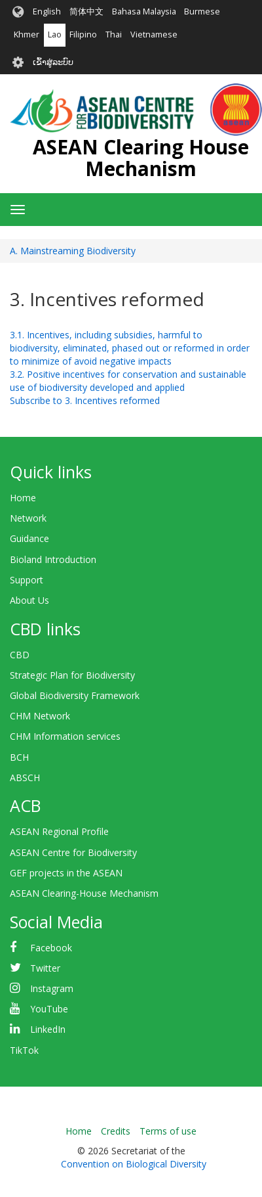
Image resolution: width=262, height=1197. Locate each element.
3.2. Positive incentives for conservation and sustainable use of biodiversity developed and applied (128, 381)
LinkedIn (48, 1029)
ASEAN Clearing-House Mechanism (84, 893)
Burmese (202, 11)
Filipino (83, 34)
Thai (113, 34)
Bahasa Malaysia (144, 11)
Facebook (51, 947)
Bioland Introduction (53, 559)
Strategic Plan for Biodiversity (72, 675)
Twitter (45, 968)
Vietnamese (154, 34)
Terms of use (168, 1131)
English (47, 11)
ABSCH (25, 777)
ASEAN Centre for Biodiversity (73, 852)
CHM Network (40, 716)
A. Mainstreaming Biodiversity (73, 250)
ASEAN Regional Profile (59, 831)
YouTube (49, 1009)
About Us (29, 600)
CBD (19, 654)
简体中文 (86, 11)
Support (26, 580)
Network (28, 518)
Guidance (29, 538)
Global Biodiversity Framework (75, 695)
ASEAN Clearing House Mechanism (141, 157)
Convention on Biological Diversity (133, 1164)
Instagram (51, 988)
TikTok (24, 1050)
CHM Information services (65, 736)
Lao (55, 34)
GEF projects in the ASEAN (66, 873)
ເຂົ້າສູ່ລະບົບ (53, 62)
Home (23, 497)
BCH (19, 757)
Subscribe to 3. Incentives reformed (85, 400)
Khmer (26, 34)
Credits (115, 1131)
